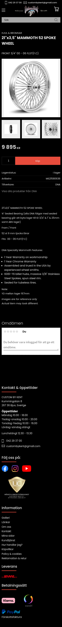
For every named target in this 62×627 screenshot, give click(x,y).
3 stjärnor (10, 331)
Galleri (6, 517)
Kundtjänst (8, 540)
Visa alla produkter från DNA (19, 191)
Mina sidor (8, 535)
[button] (3, 11)
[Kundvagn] (56, 9)
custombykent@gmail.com (42, 2)
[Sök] (56, 20)
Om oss (6, 527)
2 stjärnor (7, 331)
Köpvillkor (8, 549)
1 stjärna (4, 331)
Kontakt (6, 531)
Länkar (6, 522)
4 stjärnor (13, 331)
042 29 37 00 (15, 2)
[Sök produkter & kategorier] (29, 20)
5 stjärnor (16, 331)
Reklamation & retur (14, 558)
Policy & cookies (12, 554)
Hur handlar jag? (12, 545)
